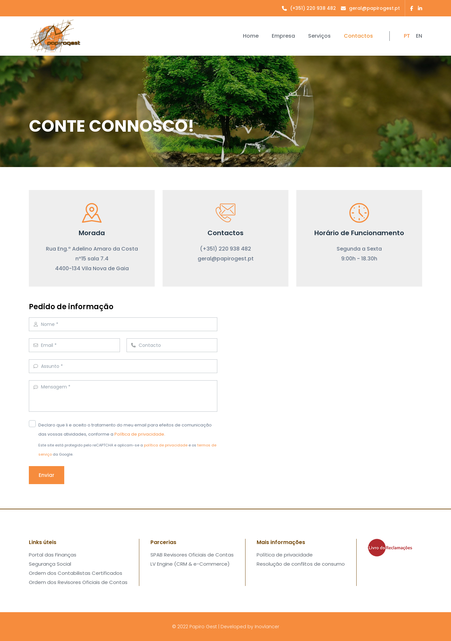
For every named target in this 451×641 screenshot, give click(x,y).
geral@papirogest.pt (226, 258)
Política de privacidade (139, 434)
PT (407, 36)
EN (419, 36)
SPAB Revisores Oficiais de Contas (192, 554)
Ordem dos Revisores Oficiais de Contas (78, 582)
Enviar (46, 475)
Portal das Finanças (52, 554)
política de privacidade (165, 445)
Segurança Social (50, 563)
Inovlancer (267, 626)
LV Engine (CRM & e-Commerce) (190, 563)
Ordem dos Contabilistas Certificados (75, 573)
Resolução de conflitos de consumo (301, 563)
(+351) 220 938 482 (225, 249)
